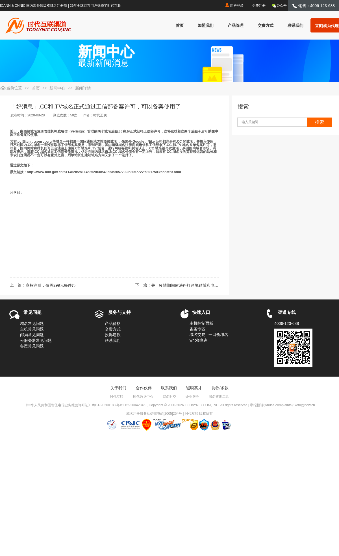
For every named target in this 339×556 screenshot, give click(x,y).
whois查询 (199, 340)
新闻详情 (83, 88)
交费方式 (265, 25)
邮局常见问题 (32, 335)
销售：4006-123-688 (313, 5)
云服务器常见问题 (36, 340)
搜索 (319, 122)
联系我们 (295, 25)
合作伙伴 (144, 388)
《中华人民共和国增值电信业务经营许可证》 (58, 405)
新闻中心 (57, 88)
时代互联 (116, 397)
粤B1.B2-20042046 (130, 405)
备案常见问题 (32, 346)
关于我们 (118, 388)
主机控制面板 (201, 323)
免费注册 (259, 6)
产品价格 (113, 323)
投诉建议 (113, 335)
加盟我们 (206, 25)
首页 (180, 25)
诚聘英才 (194, 388)
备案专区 (197, 329)
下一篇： (177, 285)
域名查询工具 (219, 397)
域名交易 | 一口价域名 (209, 334)
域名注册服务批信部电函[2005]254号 (154, 414)
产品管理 (236, 25)
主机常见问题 (32, 329)
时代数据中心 (143, 397)
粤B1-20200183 (104, 405)
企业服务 (192, 397)
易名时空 (169, 397)
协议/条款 (220, 388)
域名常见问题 (32, 323)
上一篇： (43, 285)
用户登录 (234, 5)
